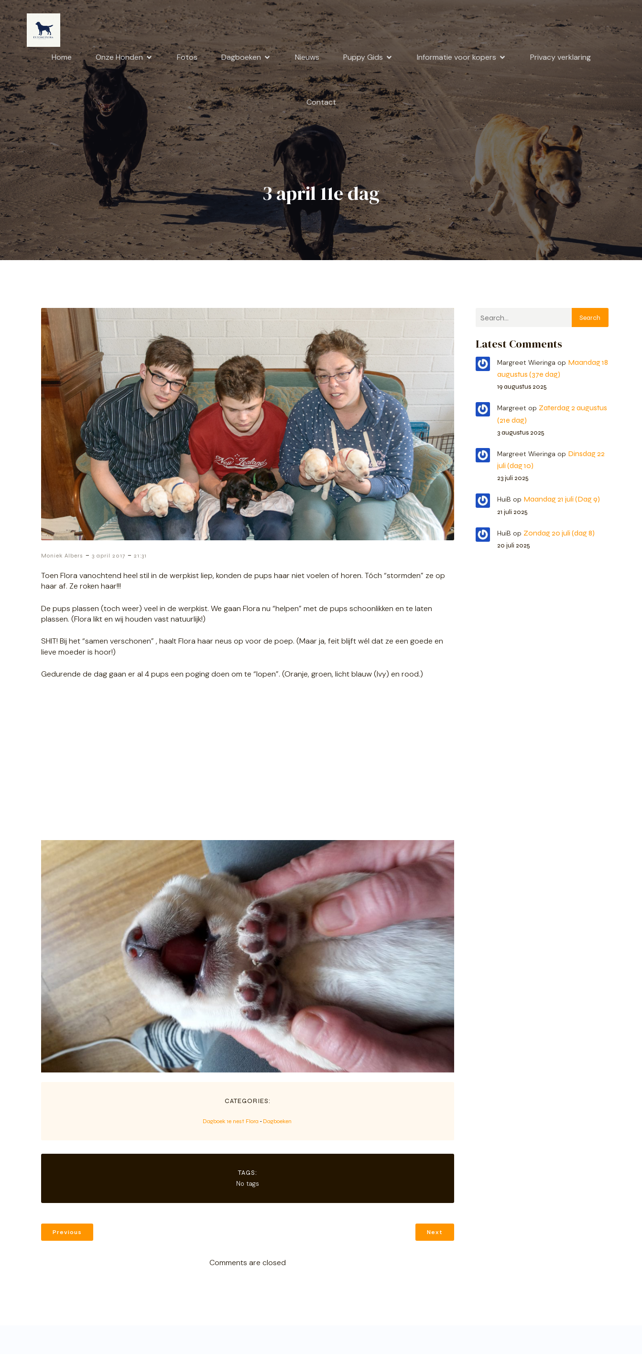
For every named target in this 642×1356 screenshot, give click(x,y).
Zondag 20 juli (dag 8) (559, 534)
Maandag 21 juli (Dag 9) (561, 500)
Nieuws (307, 58)
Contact (321, 103)
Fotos (187, 58)
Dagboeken (277, 1123)
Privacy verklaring (560, 58)
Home (62, 58)
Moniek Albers (62, 557)
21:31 (140, 557)
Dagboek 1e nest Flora (231, 1123)
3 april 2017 (108, 557)
